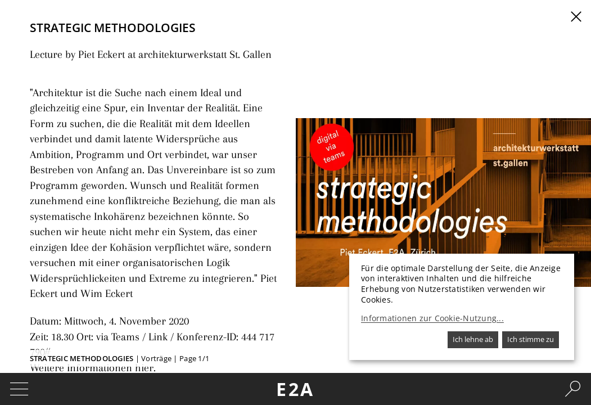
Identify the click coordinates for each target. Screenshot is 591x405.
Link (144, 288)
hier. (132, 300)
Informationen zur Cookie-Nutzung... (432, 318)
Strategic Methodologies (82, 358)
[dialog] (461, 307)
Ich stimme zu (530, 339)
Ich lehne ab (473, 339)
